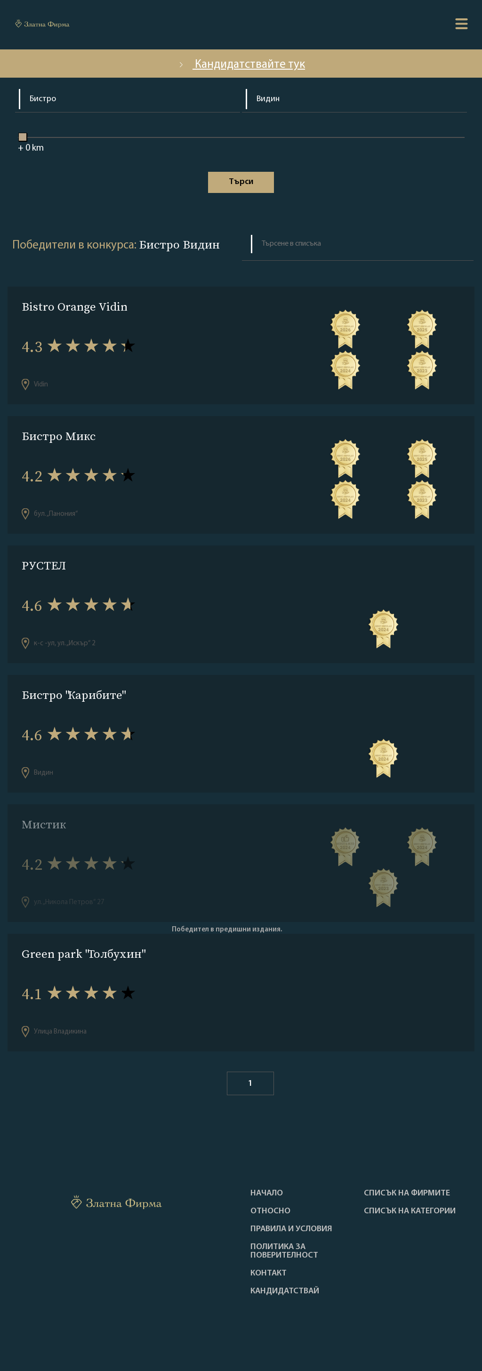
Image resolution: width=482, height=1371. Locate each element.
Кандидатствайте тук (241, 65)
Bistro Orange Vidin (75, 307)
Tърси (241, 181)
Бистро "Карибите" (73, 695)
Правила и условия (291, 1229)
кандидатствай (284, 1291)
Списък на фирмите (407, 1193)
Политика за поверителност (284, 1251)
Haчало (266, 1193)
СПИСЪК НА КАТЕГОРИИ (410, 1211)
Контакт (268, 1273)
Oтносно (270, 1211)
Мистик (44, 824)
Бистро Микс (59, 436)
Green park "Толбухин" (83, 954)
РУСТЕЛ (44, 565)
